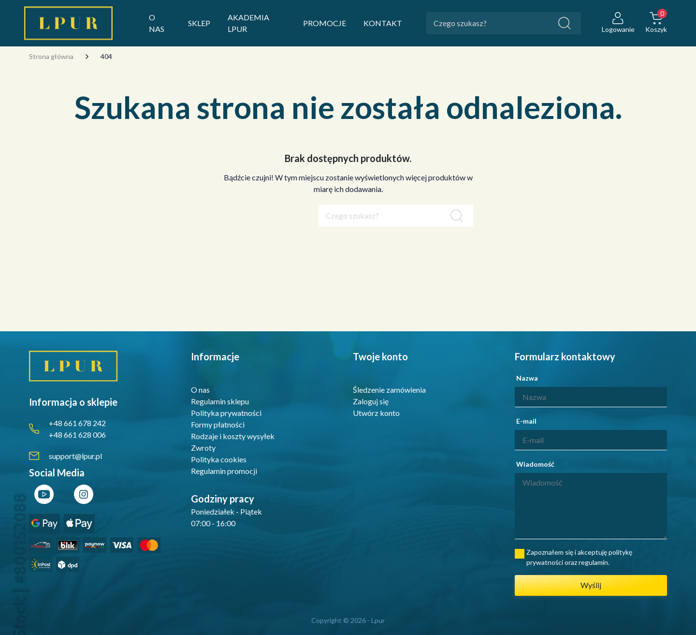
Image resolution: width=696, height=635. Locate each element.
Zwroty (203, 447)
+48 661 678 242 (77, 423)
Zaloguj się (371, 401)
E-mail (526, 421)
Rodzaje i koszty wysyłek (233, 436)
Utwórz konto (376, 412)
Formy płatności (218, 424)
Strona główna (51, 56)
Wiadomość (535, 464)
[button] (656, 23)
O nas (200, 389)
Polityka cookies (218, 459)
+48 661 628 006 (77, 434)
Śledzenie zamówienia (389, 389)
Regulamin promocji (224, 470)
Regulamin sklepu (220, 401)
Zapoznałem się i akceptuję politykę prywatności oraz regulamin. (579, 557)
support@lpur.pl (75, 455)
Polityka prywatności (226, 412)
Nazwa (527, 378)
